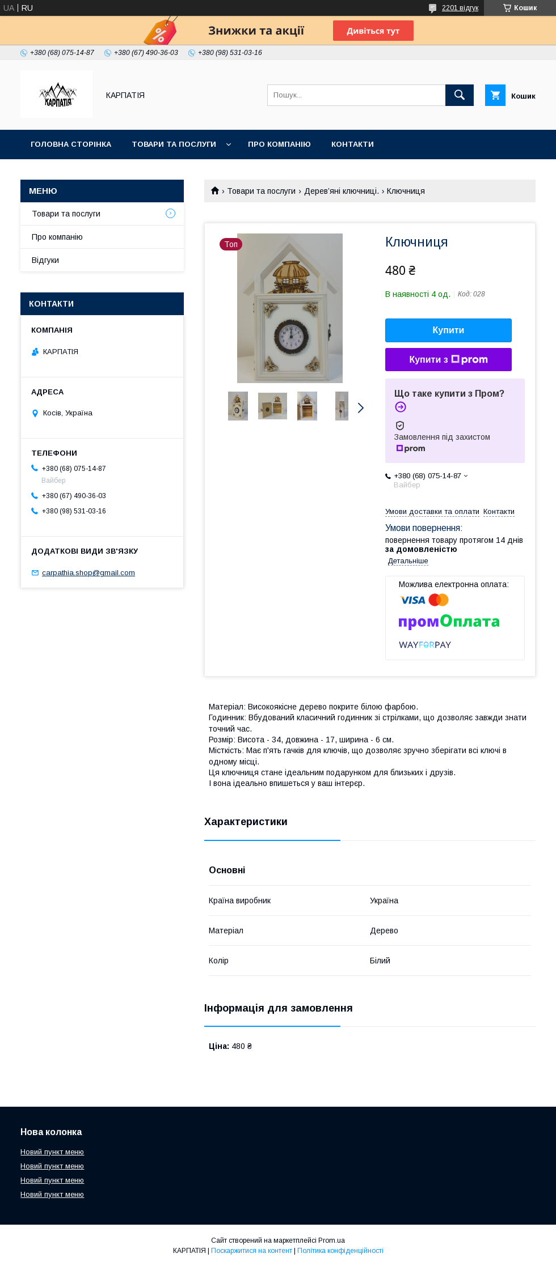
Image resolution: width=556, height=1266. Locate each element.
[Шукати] (459, 95)
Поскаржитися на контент (251, 1251)
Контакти (352, 144)
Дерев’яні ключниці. (341, 191)
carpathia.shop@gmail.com (88, 572)
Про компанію (279, 144)
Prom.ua (331, 1240)
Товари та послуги (174, 144)
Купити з (448, 360)
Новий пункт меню (52, 1152)
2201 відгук (460, 8)
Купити (449, 330)
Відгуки (45, 260)
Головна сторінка (71, 144)
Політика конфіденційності (340, 1251)
